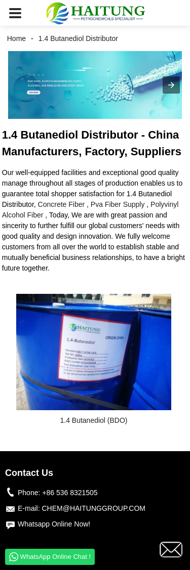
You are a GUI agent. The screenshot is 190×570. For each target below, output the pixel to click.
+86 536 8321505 (69, 493)
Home (16, 38)
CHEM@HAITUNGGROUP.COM (93, 508)
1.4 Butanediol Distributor (78, 38)
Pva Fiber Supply (118, 204)
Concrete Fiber (61, 204)
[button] (15, 13)
